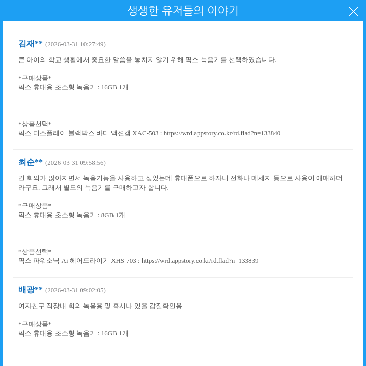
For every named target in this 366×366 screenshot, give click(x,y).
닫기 (353, 11)
